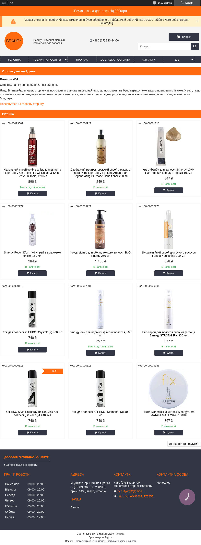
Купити (34, 193)
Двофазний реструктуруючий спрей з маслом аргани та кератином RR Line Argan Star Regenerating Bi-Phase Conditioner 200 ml (101, 173)
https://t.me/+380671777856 (135, 496)
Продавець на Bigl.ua (100, 537)
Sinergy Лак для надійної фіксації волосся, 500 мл (100, 334)
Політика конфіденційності (121, 541)
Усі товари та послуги (183, 443)
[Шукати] (195, 46)
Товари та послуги (47, 59)
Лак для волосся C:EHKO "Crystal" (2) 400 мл (32, 332)
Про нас (82, 59)
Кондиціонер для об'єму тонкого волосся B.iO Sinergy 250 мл (100, 254)
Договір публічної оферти (21, 464)
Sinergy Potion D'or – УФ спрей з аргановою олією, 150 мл (32, 254)
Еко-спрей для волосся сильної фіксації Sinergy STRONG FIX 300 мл (168, 334)
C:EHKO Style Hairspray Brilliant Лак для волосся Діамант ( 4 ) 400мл (32, 413)
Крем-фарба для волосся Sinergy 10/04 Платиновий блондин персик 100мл (168, 171)
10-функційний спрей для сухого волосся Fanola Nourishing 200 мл (169, 254)
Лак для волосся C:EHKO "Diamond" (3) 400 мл (100, 413)
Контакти (148, 59)
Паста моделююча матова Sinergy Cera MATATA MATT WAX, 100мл (168, 413)
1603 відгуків (165, 2)
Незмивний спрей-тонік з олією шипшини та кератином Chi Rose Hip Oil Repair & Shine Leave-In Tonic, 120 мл (32, 173)
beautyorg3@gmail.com (132, 491)
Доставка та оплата (115, 59)
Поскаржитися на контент (89, 541)
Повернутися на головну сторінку (22, 104)
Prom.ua (119, 533)
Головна (14, 59)
